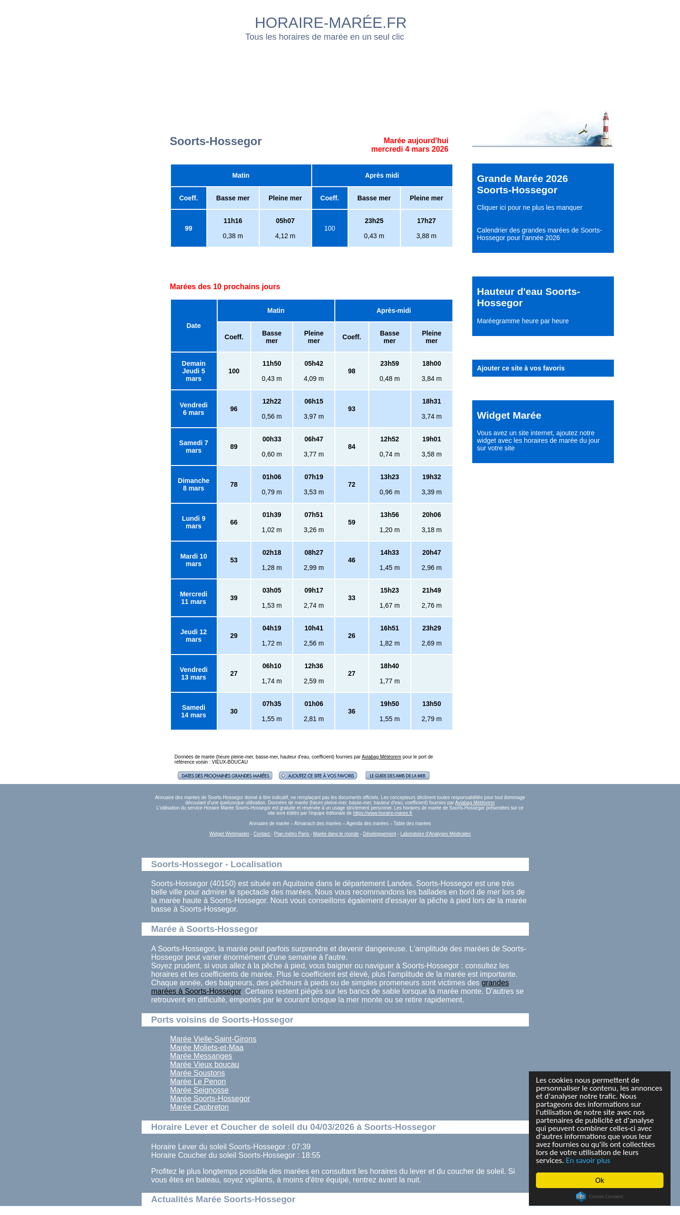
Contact (262, 833)
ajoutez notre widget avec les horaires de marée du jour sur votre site (538, 440)
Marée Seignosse (199, 1090)
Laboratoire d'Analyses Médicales (435, 833)
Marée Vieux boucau (204, 1064)
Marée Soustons (197, 1073)
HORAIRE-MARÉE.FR (331, 22)
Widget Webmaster (229, 833)
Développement (379, 833)
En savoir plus (588, 1160)
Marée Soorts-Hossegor (210, 1098)
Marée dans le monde (336, 833)
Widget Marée (509, 415)
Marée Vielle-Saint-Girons (213, 1039)
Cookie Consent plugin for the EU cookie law (599, 1196)
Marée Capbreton (199, 1107)
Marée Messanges (201, 1056)
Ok (599, 1180)
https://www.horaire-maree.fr (383, 813)
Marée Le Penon (198, 1081)
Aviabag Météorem (381, 756)
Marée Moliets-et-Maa (207, 1047)
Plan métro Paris (292, 833)
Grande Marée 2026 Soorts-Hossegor (522, 184)
